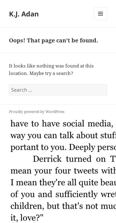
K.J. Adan (24, 13)
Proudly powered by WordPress (36, 111)
